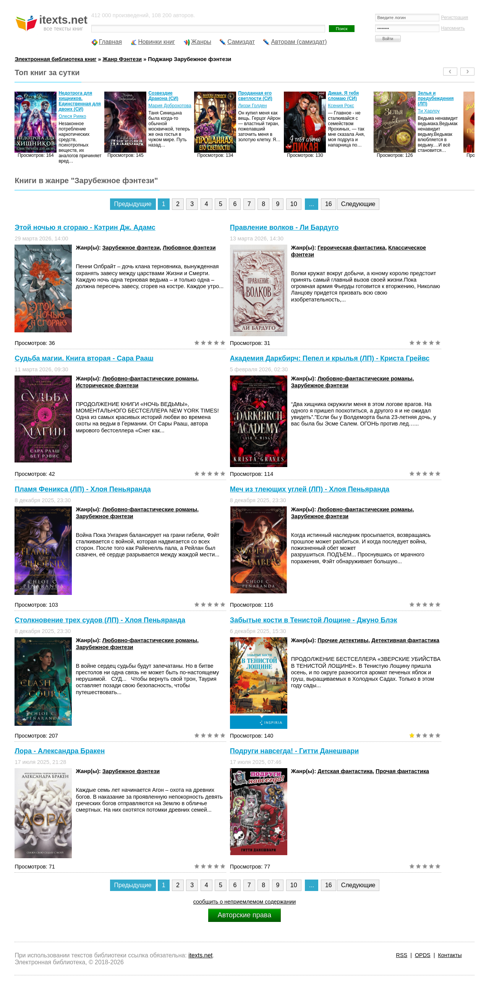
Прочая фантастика (402, 771)
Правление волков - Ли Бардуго (284, 227)
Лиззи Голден (252, 105)
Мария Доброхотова (169, 105)
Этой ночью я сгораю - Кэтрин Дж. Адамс (85, 227)
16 (328, 204)
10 (293, 204)
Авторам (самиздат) (299, 42)
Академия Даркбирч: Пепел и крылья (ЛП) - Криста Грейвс (329, 358)
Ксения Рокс (341, 105)
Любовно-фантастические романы (149, 378)
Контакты (449, 955)
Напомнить (453, 28)
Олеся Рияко (72, 116)
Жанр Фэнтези (122, 59)
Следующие (358, 204)
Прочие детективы (342, 640)
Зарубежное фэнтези (131, 248)
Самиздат (241, 42)
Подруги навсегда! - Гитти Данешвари (294, 751)
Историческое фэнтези (107, 385)
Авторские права (244, 915)
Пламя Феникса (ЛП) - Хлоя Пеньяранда (83, 489)
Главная (110, 42)
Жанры (201, 42)
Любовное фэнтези (189, 248)
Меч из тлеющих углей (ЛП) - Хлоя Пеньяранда (310, 489)
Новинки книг (156, 42)
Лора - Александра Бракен (60, 751)
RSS (402, 955)
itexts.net (200, 955)
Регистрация (454, 17)
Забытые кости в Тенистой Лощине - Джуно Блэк (313, 620)
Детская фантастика (344, 771)
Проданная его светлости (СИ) (255, 95)
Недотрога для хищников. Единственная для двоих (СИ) (79, 101)
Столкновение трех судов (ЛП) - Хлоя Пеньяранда (100, 620)
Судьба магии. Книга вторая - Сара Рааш (84, 358)
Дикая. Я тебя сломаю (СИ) (343, 95)
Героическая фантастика (351, 248)
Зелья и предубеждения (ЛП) (435, 98)
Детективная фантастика (405, 640)
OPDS (423, 955)
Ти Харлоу (428, 111)
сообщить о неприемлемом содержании (244, 902)
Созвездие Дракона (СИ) (163, 95)
